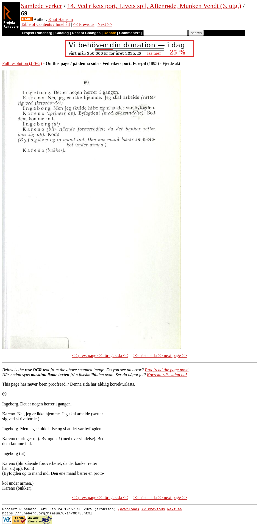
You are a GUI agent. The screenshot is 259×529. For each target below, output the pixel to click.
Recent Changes (86, 33)
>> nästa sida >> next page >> (160, 355)
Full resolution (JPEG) (22, 63)
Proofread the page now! (166, 369)
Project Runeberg (37, 33)
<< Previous (83, 24)
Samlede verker (41, 5)
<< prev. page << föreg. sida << (100, 355)
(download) (128, 509)
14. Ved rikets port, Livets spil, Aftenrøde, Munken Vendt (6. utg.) (154, 5)
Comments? (129, 33)
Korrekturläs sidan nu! (167, 374)
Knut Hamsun (60, 19)
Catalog (62, 33)
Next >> (105, 24)
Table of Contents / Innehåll (45, 24)
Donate (110, 33)
